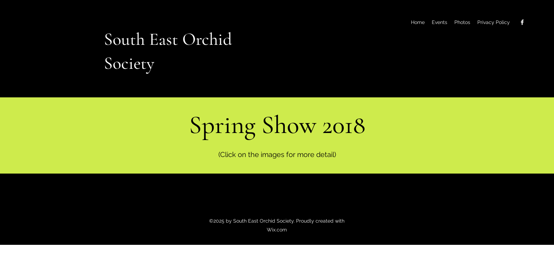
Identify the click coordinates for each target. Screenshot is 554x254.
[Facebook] (522, 22)
